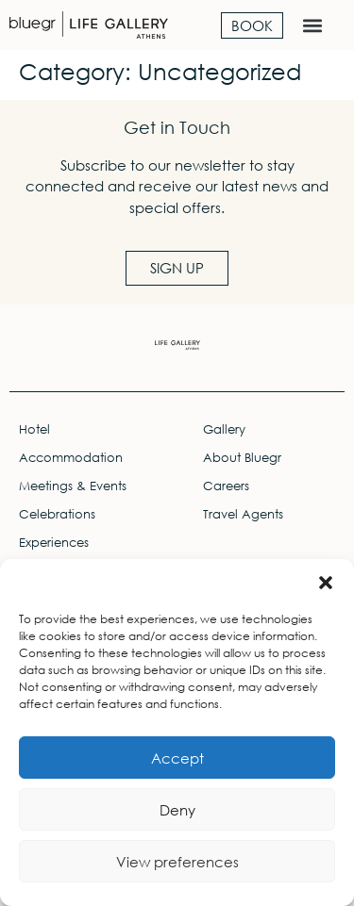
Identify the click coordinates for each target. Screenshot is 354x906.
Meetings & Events (72, 486)
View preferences (177, 861)
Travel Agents (243, 514)
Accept (177, 758)
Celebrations (57, 514)
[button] (325, 582)
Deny (177, 809)
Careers (226, 486)
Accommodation (71, 458)
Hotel (34, 429)
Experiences (54, 543)
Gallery (224, 429)
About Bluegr (242, 458)
